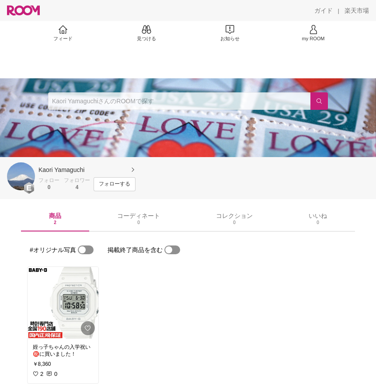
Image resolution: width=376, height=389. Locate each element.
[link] (63, 303)
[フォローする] (115, 184)
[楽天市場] (357, 10)
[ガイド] (323, 10)
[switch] (86, 249)
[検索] (319, 101)
